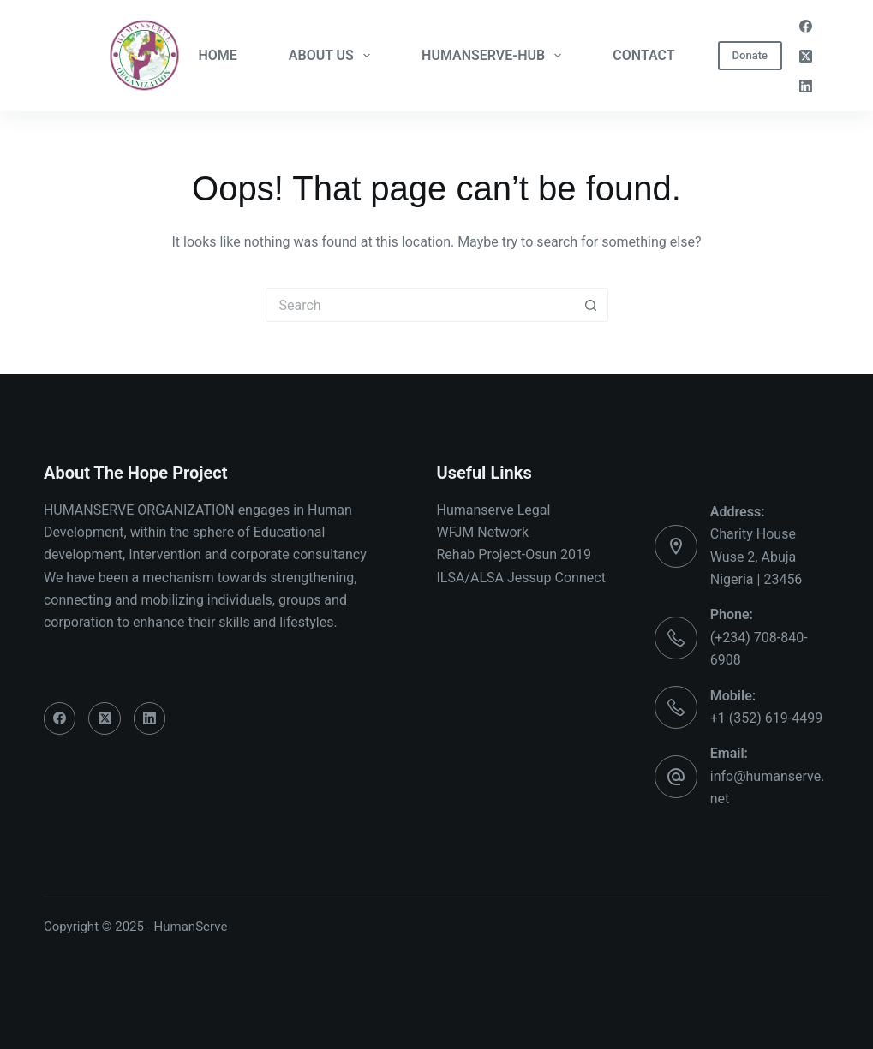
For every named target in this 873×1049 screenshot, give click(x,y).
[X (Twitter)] (805, 56)
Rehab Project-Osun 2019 (514, 554)
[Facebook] (805, 26)
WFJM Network (483, 532)
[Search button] (591, 305)
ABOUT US (333, 55)
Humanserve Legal (494, 510)
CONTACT (643, 55)
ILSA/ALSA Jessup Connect (521, 577)
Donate (750, 55)
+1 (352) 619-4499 (766, 718)
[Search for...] (420, 305)
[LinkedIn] (805, 86)
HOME (217, 55)
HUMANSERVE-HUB (495, 55)
